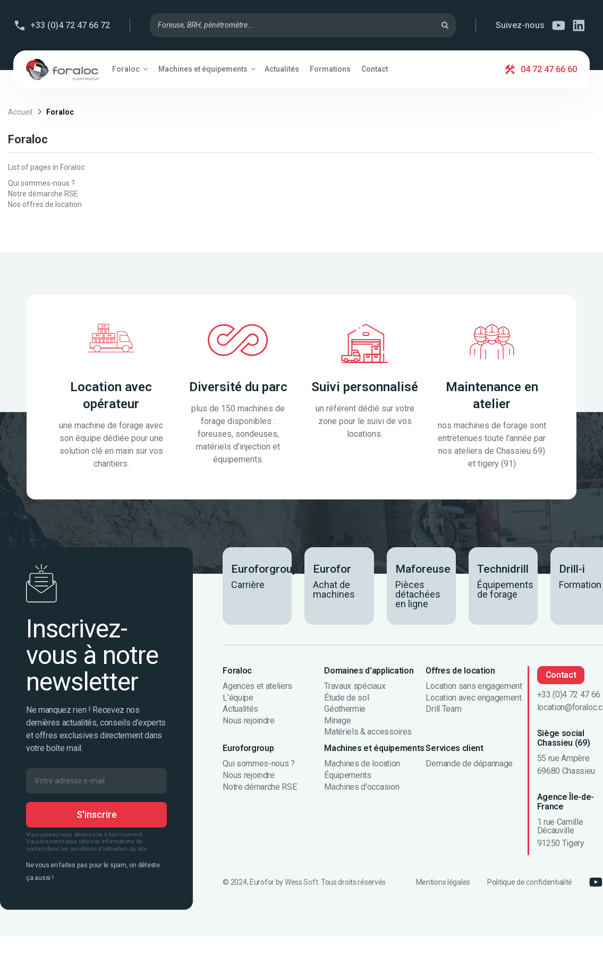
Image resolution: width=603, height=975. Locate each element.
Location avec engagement (473, 698)
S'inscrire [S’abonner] (97, 814)
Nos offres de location (45, 204)
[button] (130, 69)
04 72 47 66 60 (549, 69)
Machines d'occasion (361, 787)
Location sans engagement (474, 686)
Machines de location (362, 764)
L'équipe (238, 698)
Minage (337, 721)
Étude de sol (346, 698)
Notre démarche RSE (43, 193)
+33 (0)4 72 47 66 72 (70, 25)
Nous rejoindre (249, 721)
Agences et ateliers (257, 686)
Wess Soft (301, 882)
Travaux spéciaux (354, 686)
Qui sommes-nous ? (41, 183)
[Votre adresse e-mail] (96, 780)
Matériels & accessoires (368, 732)
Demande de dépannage (469, 764)
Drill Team (443, 709)
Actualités (240, 709)
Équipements (347, 775)
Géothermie (345, 709)
